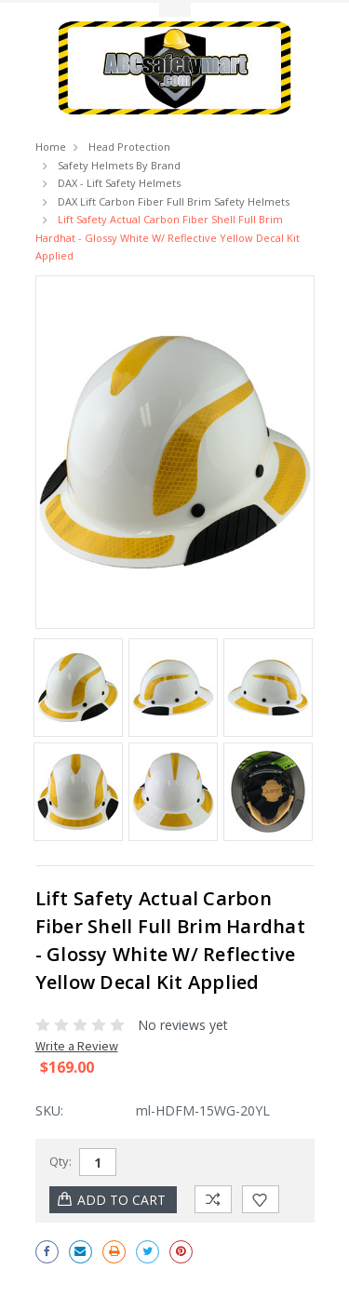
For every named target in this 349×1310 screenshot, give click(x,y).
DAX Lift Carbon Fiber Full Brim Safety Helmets (173, 201)
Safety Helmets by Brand (119, 165)
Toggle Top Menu (175, 10)
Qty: (60, 1161)
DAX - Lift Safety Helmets (119, 183)
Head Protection (129, 147)
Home (50, 147)
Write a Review (76, 1045)
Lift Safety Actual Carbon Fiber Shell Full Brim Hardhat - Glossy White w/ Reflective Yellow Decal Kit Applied (167, 237)
